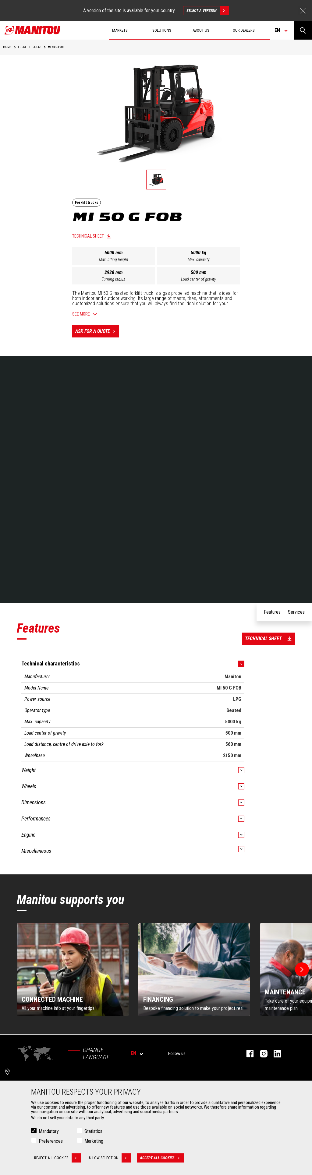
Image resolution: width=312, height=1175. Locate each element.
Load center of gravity (198, 279)
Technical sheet (88, 236)
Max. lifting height (113, 259)
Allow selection (109, 1158)
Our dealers (244, 30)
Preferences (51, 1141)
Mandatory (49, 1131)
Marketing (93, 1141)
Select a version (207, 10)
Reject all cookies (57, 1158)
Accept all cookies (162, 1158)
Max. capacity (199, 259)
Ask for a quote (97, 331)
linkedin (274, 1053)
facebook (247, 1053)
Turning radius (113, 279)
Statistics (93, 1131)
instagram (261, 1053)
